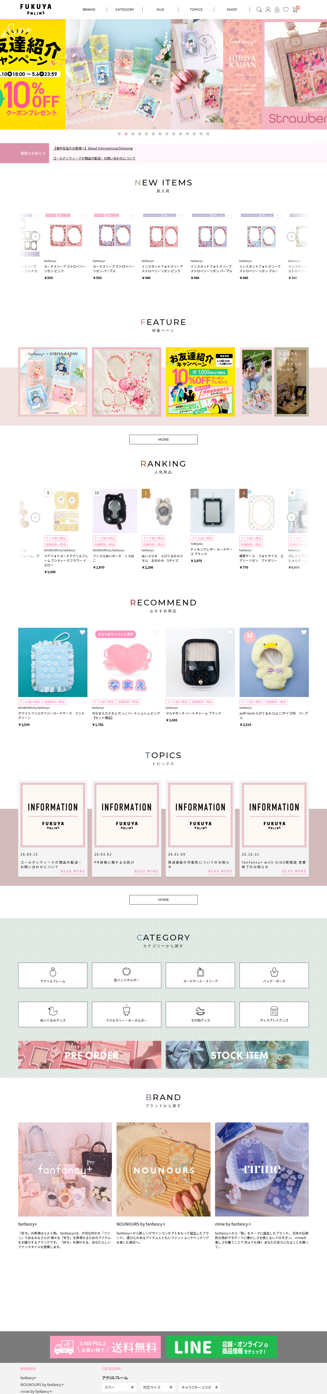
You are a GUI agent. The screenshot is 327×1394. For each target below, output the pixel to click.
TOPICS (196, 9)
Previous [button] (35, 236)
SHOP (232, 9)
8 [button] (167, 134)
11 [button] (187, 134)
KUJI (160, 9)
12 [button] (194, 134)
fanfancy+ (28, 1377)
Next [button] (291, 236)
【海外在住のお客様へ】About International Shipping (93, 148)
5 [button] (146, 134)
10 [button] (180, 134)
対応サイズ (151, 1387)
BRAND (89, 9)
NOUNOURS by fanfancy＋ (42, 1384)
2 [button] (126, 134)
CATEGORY (124, 9)
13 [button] (201, 134)
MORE (163, 439)
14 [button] (208, 134)
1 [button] (119, 134)
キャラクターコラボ (196, 1387)
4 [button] (139, 134)
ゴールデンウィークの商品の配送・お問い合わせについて (94, 158)
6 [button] (153, 134)
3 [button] (133, 134)
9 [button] (173, 134)
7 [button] (160, 134)
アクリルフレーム (115, 1377)
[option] (163, 74)
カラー (109, 1387)
